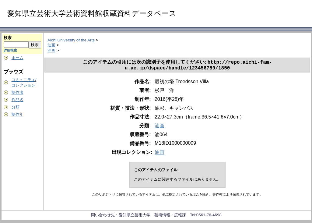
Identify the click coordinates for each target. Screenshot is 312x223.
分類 (15, 107)
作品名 (17, 99)
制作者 (17, 92)
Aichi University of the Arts (71, 40)
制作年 (17, 114)
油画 (51, 45)
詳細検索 (10, 50)
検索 (8, 37)
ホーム (17, 57)
